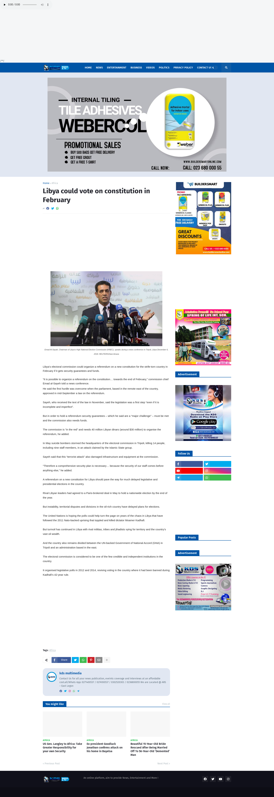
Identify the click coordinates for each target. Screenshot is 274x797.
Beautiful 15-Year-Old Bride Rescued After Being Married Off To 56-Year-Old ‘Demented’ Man (150, 749)
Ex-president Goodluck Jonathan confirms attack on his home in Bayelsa (104, 747)
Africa (55, 183)
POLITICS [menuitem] (164, 67)
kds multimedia (70, 673)
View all (166, 704)
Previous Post (52, 763)
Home (46, 183)
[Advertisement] (105, 34)
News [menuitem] (99, 67)
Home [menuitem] (88, 67)
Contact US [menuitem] (204, 67)
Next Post (162, 763)
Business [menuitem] (136, 67)
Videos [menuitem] (150, 67)
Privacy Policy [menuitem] (183, 67)
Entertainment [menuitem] (116, 67)
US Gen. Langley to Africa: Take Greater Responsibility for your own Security (62, 747)
